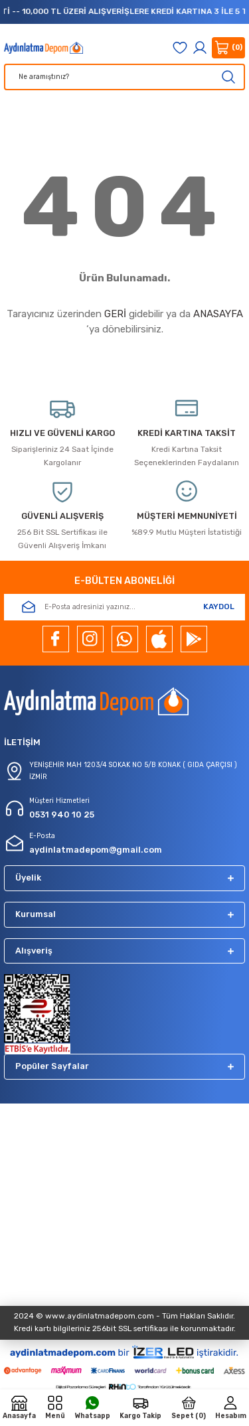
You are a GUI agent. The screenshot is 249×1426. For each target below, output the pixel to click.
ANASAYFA (218, 314)
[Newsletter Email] (124, 607)
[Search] (124, 77)
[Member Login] (200, 48)
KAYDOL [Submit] (218, 606)
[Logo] (43, 48)
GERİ (115, 314)
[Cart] (228, 47)
